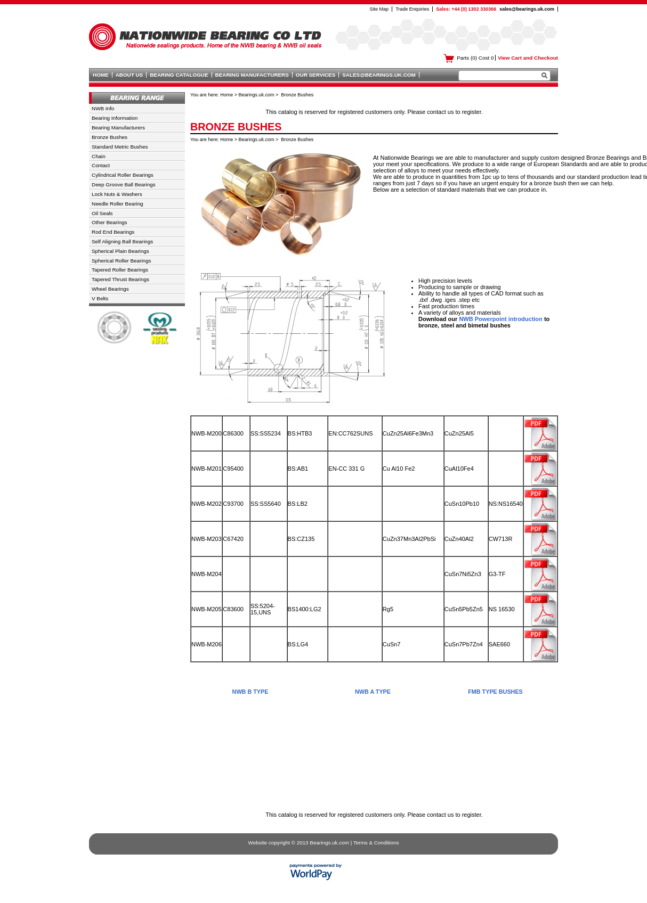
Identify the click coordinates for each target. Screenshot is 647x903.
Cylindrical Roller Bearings (122, 175)
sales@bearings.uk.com (526, 9)
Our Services (315, 75)
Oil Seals (102, 213)
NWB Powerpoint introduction (500, 319)
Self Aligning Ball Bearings (122, 241)
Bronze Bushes (109, 137)
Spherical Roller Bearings (121, 261)
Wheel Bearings (110, 289)
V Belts (100, 298)
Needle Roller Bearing (117, 204)
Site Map (379, 9)
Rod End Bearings (113, 232)
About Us (129, 75)
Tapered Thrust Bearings (120, 279)
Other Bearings (109, 222)
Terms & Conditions (376, 842)
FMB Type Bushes (495, 691)
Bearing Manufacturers (252, 75)
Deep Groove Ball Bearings (124, 184)
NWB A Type (373, 691)
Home (101, 75)
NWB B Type (250, 691)
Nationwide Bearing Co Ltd (205, 34)
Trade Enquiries (412, 9)
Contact (101, 165)
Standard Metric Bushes (120, 147)
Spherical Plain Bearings (120, 251)
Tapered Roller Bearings (120, 270)
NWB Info (103, 108)
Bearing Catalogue (179, 75)
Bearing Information (115, 118)
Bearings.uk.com (256, 94)
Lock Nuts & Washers (117, 194)
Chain (99, 156)
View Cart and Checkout (528, 58)
